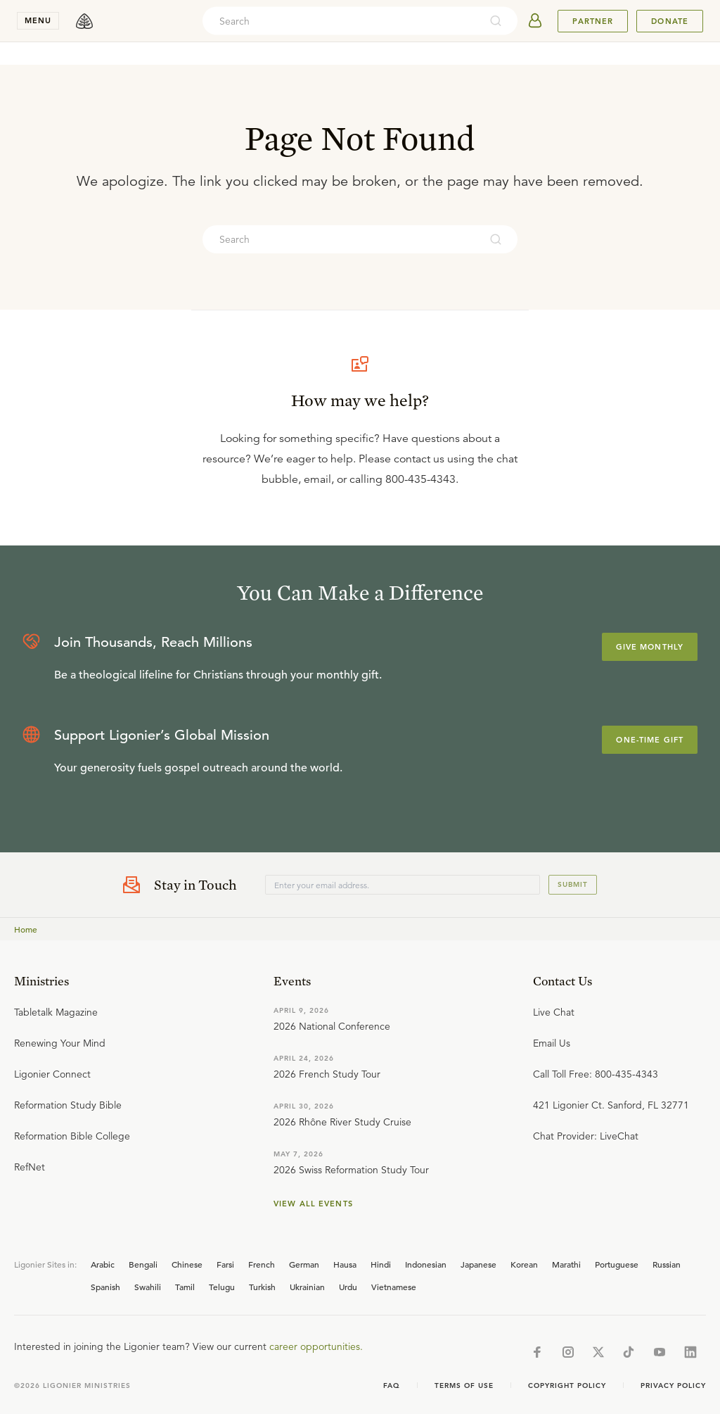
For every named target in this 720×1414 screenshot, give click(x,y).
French (261, 1264)
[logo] (84, 21)
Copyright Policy (567, 1385)
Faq (391, 1385)
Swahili (147, 1286)
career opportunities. (316, 1346)
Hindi (381, 1264)
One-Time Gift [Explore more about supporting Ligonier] (649, 740)
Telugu (222, 1286)
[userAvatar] (535, 21)
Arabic (103, 1264)
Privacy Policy (673, 1385)
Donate (669, 21)
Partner (592, 21)
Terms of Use (464, 1385)
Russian (666, 1264)
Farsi (225, 1264)
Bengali (143, 1264)
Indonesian (425, 1264)
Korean (524, 1264)
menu (38, 20)
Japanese (478, 1264)
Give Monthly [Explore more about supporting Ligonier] (649, 647)
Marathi (566, 1264)
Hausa (344, 1264)
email (317, 479)
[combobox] (341, 21)
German (304, 1264)
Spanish (105, 1286)
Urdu (348, 1286)
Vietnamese (393, 1286)
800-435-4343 (420, 479)
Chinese (187, 1264)
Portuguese (616, 1264)
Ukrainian (307, 1286)
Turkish (262, 1286)
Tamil (185, 1286)
